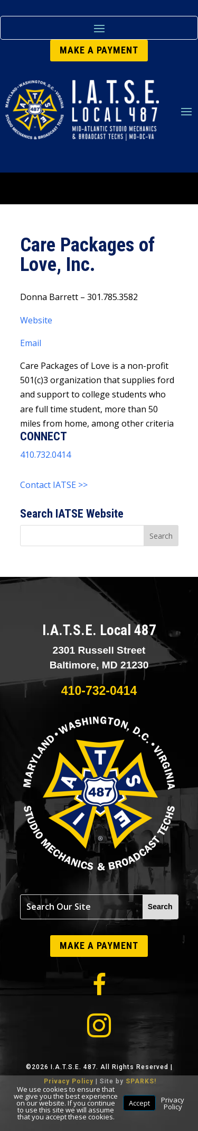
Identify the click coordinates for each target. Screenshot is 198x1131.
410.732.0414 (45, 454)
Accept (139, 1103)
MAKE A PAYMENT (99, 50)
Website (36, 320)
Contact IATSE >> (54, 485)
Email (30, 343)
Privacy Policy (172, 1103)
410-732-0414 (99, 691)
